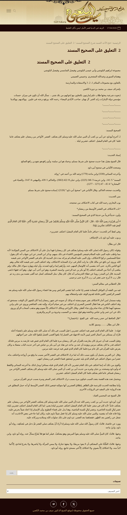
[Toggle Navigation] (8, 11)
